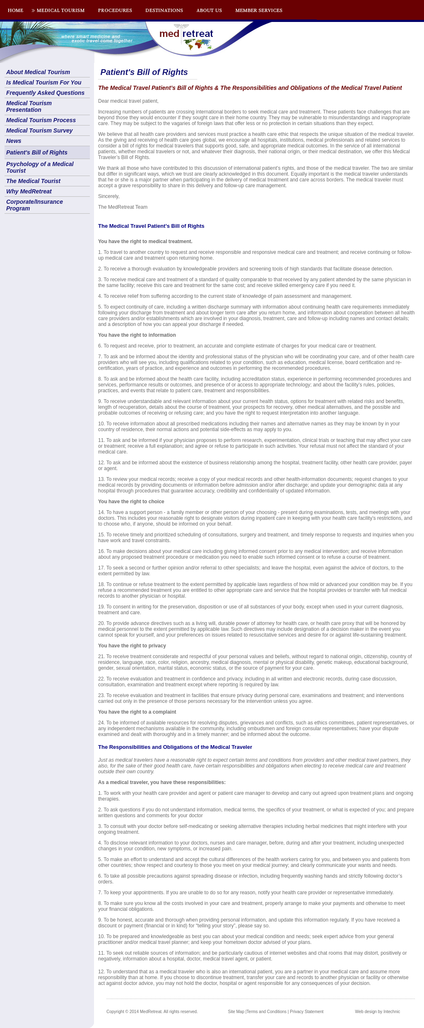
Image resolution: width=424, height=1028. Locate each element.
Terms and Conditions (266, 1011)
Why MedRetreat (29, 191)
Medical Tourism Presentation (29, 106)
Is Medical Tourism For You (44, 82)
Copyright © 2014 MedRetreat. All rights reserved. (152, 1011)
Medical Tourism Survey (39, 130)
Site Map (236, 1011)
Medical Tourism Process (41, 120)
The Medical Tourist (33, 181)
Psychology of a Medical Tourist (40, 167)
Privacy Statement (306, 1011)
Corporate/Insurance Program (34, 205)
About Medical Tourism (38, 72)
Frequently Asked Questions (45, 92)
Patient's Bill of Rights (36, 152)
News (14, 141)
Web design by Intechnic (377, 1011)
